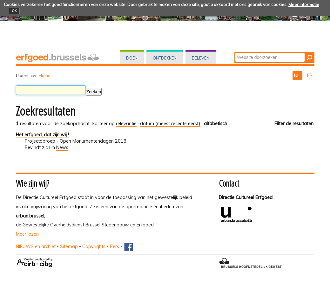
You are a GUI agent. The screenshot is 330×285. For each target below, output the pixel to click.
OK (14, 11)
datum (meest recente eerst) (170, 123)
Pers (114, 246)
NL (297, 75)
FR (310, 75)
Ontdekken (165, 58)
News (62, 147)
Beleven (200, 58)
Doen (132, 58)
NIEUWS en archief (36, 246)
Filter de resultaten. (294, 123)
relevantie (126, 123)
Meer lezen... (29, 234)
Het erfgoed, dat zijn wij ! (42, 135)
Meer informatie (303, 4)
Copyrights (93, 246)
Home (45, 75)
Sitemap (69, 246)
